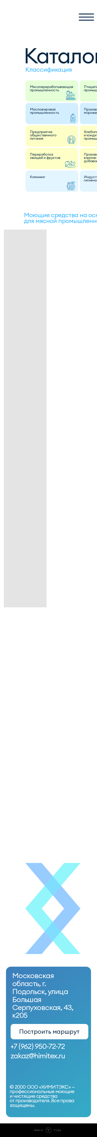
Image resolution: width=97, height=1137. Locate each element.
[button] (86, 17)
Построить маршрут (49, 1031)
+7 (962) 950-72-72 (38, 1046)
